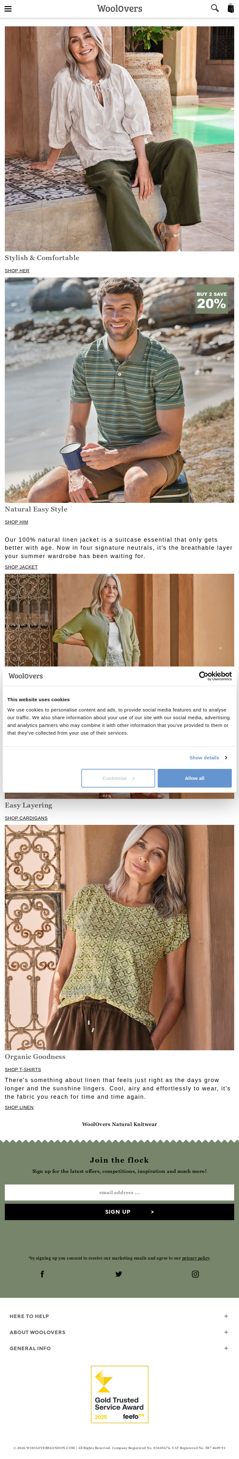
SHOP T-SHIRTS (23, 1069)
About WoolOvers (119, 1333)
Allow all (194, 778)
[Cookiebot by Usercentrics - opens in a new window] (203, 676)
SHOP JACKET (21, 567)
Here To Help (119, 1317)
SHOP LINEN (19, 1107)
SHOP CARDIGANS (26, 818)
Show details (204, 757)
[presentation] (119, 1237)
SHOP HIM (16, 522)
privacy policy (195, 1258)
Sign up (118, 1212)
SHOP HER (17, 270)
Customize (118, 778)
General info (119, 1349)
